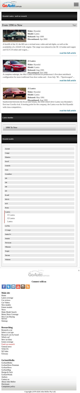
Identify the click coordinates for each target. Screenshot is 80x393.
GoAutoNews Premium (10, 365)
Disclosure (5, 384)
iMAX (7, 199)
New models (6, 305)
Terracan (8, 243)
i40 (6, 187)
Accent (7, 149)
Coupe (7, 153)
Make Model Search (9, 312)
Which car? (5, 337)
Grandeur (8, 174)
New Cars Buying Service (8, 318)
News (3, 310)
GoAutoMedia (6, 363)
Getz (6, 170)
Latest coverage (7, 298)
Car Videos (5, 303)
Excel (7, 161)
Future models (6, 307)
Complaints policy (8, 386)
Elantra (7, 157)
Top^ (75, 25)
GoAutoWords (6, 375)
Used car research (8, 344)
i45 (6, 191)
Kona (7, 208)
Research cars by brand (10, 335)
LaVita (7, 226)
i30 (6, 182)
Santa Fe (8, 234)
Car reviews (5, 300)
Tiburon (8, 247)
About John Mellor (8, 382)
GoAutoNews (6, 368)
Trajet (7, 251)
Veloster (8, 259)
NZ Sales (4, 351)
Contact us (5, 379)
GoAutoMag (6, 370)
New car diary (6, 340)
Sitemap (4, 321)
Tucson (7, 255)
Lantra (7, 212)
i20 (6, 178)
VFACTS (4, 349)
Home (3, 295)
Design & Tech (7, 372)
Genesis (7, 166)
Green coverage (7, 342)
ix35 (6, 203)
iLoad (7, 195)
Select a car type (7, 332)
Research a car (6, 330)
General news (6, 347)
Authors (4, 377)
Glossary (4, 354)
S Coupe (8, 230)
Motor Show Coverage (9, 314)
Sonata (7, 238)
